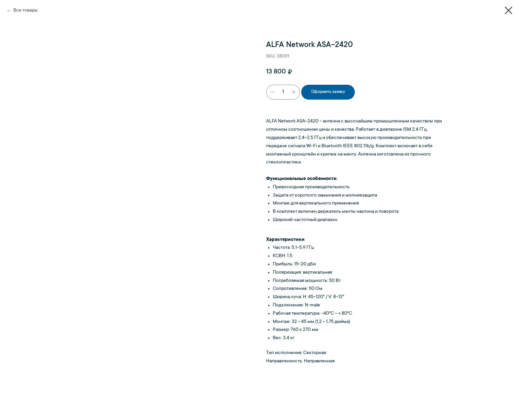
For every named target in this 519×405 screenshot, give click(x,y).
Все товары (25, 10)
